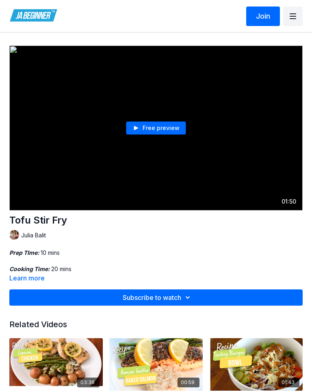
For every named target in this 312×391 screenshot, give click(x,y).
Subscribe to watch (158, 297)
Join (263, 16)
